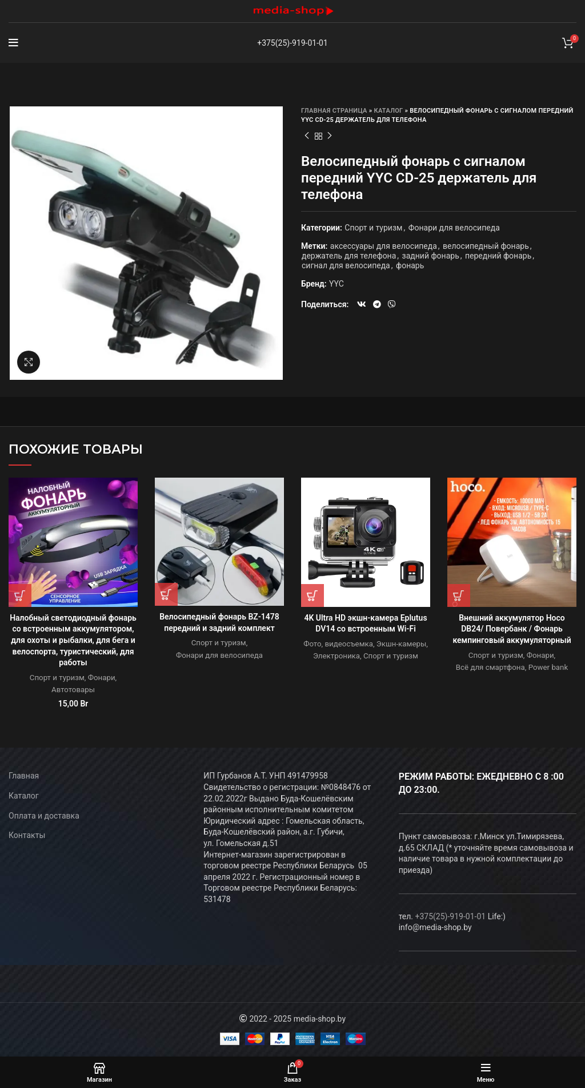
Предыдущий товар (306, 136)
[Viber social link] (391, 304)
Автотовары (73, 689)
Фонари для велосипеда (454, 227)
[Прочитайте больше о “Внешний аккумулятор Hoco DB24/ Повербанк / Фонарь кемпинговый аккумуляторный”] (458, 595)
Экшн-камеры (401, 644)
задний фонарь (430, 255)
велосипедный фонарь (486, 246)
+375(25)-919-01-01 (292, 42)
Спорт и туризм (373, 227)
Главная (24, 775)
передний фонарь (498, 255)
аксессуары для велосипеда (383, 246)
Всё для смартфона (490, 667)
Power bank (548, 667)
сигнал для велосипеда (346, 265)
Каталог (388, 110)
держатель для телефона (349, 255)
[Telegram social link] (377, 304)
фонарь (410, 265)
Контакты (27, 835)
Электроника (336, 656)
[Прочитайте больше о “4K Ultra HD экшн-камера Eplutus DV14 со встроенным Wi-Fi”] (312, 595)
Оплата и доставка (44, 815)
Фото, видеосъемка (338, 644)
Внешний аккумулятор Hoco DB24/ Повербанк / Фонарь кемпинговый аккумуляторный (511, 629)
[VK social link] (362, 304)
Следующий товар (329, 136)
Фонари (101, 677)
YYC (336, 283)
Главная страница (334, 110)
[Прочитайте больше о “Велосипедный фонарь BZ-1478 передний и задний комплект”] (166, 594)
